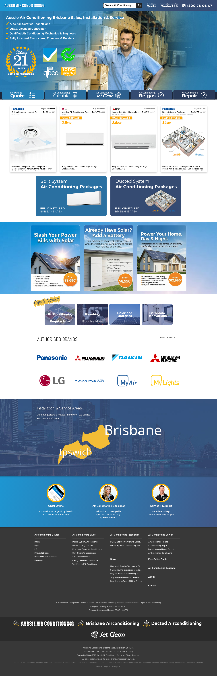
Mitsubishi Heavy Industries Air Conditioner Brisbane (181, 663)
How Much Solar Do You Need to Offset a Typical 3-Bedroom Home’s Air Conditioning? (126, 566)
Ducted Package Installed (82, 546)
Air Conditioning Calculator (162, 568)
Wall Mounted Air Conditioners (84, 564)
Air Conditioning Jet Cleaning (160, 553)
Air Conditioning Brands (47, 535)
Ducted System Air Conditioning (85, 542)
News (113, 559)
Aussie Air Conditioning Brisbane (96, 648)
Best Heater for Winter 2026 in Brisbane (126, 581)
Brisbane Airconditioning (108, 623)
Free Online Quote (157, 559)
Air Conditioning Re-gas (158, 542)
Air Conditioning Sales (84, 535)
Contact (152, 585)
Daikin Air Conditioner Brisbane (57, 663)
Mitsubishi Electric (42, 553)
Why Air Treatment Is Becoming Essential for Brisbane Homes (126, 574)
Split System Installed (81, 557)
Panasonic (39, 560)
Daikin (37, 542)
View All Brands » (167, 338)
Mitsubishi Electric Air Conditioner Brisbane (141, 663)
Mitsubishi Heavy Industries (46, 557)
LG (36, 549)
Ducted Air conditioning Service (161, 549)
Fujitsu (37, 546)
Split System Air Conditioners (84, 553)
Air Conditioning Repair (157, 546)
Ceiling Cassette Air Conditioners (85, 560)
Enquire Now (60, 314)
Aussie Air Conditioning (43, 623)
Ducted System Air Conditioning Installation (126, 546)
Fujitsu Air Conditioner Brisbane (84, 663)
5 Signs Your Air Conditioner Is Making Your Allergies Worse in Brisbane (126, 570)
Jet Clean (108, 634)
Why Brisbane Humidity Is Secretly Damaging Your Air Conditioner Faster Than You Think (126, 577)
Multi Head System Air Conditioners (87, 549)
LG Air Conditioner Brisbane (110, 663)
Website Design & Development (108, 666)
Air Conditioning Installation (124, 535)
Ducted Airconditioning (174, 623)
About (151, 577)
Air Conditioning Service (161, 535)
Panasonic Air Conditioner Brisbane (28, 663)
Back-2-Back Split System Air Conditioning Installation (126, 542)
